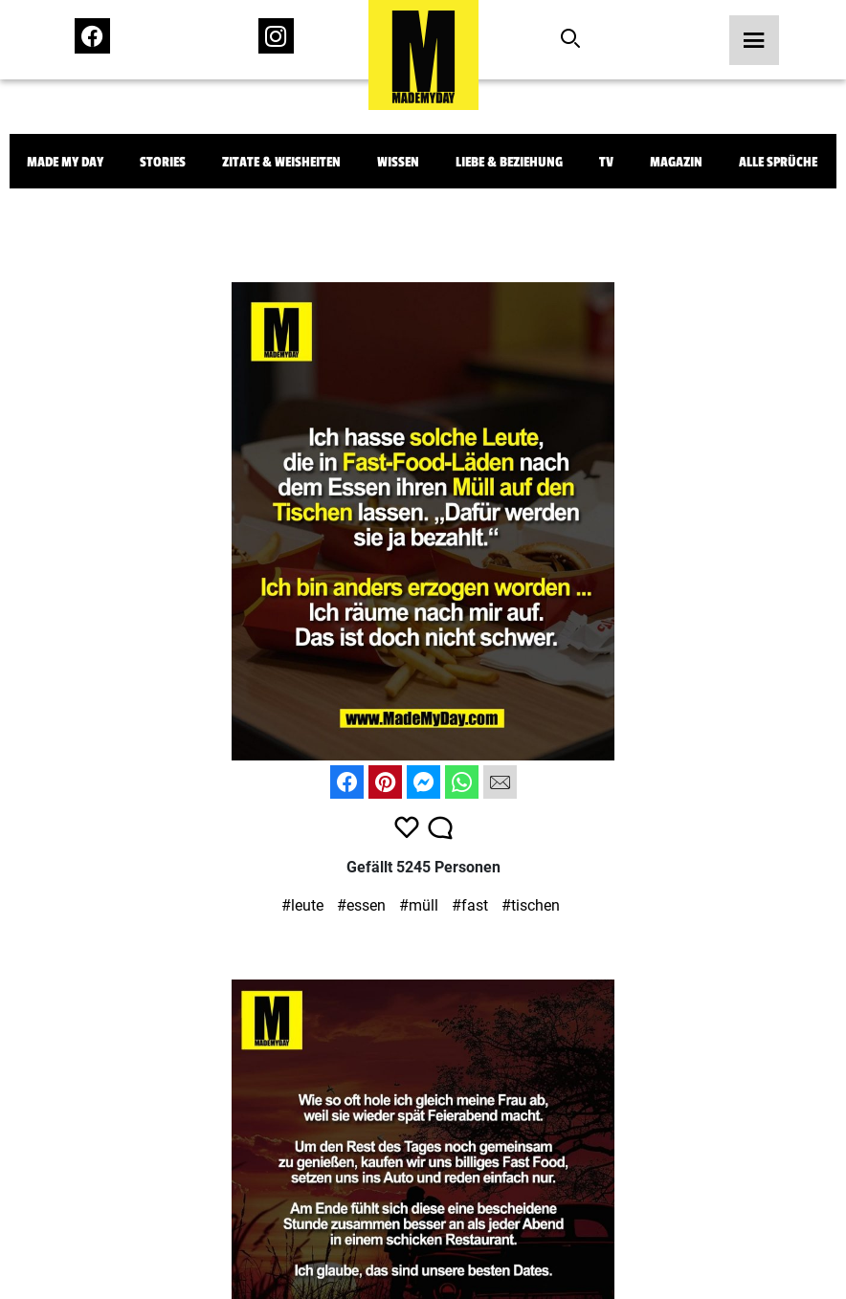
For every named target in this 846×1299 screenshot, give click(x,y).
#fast (470, 905)
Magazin (676, 162)
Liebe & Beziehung (509, 162)
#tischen (530, 905)
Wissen (398, 162)
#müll (418, 905)
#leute (302, 905)
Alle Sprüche (778, 162)
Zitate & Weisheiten (281, 162)
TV (606, 162)
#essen (361, 905)
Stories (163, 162)
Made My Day (65, 162)
